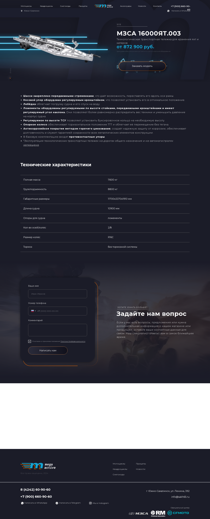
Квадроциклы (46, 6)
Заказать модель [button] (142, 66)
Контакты (157, 6)
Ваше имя (33, 286)
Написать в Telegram (70, 502)
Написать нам (47, 350)
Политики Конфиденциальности (73, 341)
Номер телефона (37, 303)
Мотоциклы (26, 6)
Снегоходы (65, 6)
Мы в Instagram (101, 503)
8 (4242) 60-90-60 (35, 490)
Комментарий (35, 320)
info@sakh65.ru (181, 497)
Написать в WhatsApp (181, 11)
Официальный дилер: (180, 508)
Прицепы (83, 6)
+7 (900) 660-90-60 (36, 497)
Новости (142, 6)
